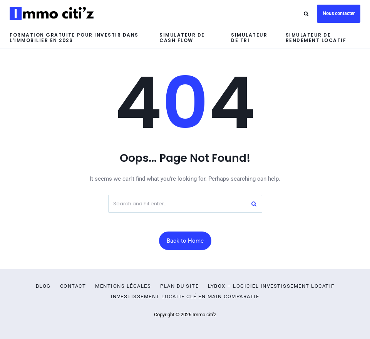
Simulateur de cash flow (182, 37)
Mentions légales (123, 286)
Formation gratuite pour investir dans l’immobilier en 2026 (74, 37)
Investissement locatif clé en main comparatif (185, 296)
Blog (43, 286)
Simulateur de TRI (249, 37)
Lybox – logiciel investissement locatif (271, 286)
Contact (73, 286)
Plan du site (179, 286)
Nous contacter (339, 13)
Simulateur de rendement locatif (316, 37)
